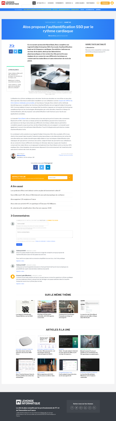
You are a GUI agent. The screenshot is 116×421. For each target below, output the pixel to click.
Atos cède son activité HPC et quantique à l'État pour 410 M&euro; (33, 204)
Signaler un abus (20, 260)
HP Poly (55, 9)
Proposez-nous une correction (66, 155)
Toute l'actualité (50, 22)
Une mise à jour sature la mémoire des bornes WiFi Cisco (24, 352)
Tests (82, 9)
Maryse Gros (21, 155)
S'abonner (105, 3)
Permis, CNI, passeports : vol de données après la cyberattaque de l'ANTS (46, 352)
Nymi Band (21, 118)
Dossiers (51, 3)
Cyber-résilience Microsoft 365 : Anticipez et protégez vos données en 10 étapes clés (15, 75)
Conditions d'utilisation (50, 241)
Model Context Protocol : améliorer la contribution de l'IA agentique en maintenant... (89, 352)
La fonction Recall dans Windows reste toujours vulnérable (87, 376)
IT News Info (43, 412)
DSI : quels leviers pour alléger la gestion (37, 9)
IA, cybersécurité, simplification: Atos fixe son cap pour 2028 (31, 208)
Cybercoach (75, 9)
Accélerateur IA (64, 9)
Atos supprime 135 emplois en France (23, 199)
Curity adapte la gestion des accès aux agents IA (67, 375)
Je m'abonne (89, 55)
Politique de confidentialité (40, 241)
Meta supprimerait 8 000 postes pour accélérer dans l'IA (46, 376)
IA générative (90, 9)
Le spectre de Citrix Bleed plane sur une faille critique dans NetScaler (88, 316)
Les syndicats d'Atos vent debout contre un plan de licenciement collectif (35, 190)
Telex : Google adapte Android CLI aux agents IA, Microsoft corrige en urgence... (68, 352)
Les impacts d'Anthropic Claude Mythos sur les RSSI (24, 315)
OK (69, 177)
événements (59, 3)
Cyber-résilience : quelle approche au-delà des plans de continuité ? (14, 86)
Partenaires (90, 3)
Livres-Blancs (79, 3)
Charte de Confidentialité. (28, 228)
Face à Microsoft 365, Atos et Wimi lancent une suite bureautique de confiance (37, 195)
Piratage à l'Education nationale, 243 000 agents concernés (45, 316)
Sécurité (60, 22)
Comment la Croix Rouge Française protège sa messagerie (66, 316)
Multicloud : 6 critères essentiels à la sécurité (14, 81)
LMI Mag (98, 9)
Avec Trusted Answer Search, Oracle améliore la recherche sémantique (25, 376)
